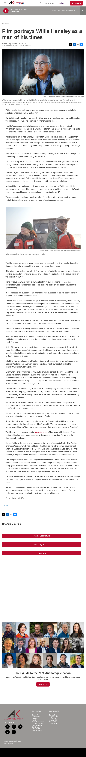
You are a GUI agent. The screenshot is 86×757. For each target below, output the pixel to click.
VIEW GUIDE (43, 684)
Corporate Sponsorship (53, 719)
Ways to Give (53, 717)
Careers (34, 718)
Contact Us (35, 715)
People (34, 720)
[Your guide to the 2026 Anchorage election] (43, 645)
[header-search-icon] (40, 3)
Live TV (62, 3)
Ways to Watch (37, 730)
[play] (6, 11)
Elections (42, 553)
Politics (5, 24)
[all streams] (83, 10)
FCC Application (37, 723)
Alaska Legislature (42, 535)
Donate (77, 3)
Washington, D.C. (41, 544)
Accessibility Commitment (53, 722)
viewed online (41, 432)
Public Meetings (37, 725)
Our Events (35, 727)
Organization (36, 717)
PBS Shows (49, 3)
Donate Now (53, 715)
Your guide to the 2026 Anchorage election (43, 673)
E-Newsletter (36, 729)
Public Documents (38, 722)
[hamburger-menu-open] (5, 3)
